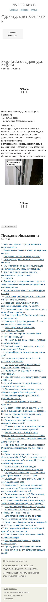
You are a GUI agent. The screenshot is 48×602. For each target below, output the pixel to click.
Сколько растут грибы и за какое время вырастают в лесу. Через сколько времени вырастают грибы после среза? (21, 488)
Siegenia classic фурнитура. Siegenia (21, 63)
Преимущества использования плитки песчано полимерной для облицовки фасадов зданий (23, 550)
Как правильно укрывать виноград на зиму (25, 507)
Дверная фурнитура (13, 33)
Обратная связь (8, 598)
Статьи (34, 10)
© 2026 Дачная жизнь (10, 589)
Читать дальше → (9, 226)
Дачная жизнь (24, 5)
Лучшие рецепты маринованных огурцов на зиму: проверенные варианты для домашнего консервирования (23, 284)
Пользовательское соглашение (19, 592)
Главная (14, 10)
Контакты (6, 592)
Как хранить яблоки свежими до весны (22, 256)
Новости (24, 10)
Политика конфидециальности (13, 595)
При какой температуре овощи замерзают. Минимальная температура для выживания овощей (23, 448)
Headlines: (8, 278)
